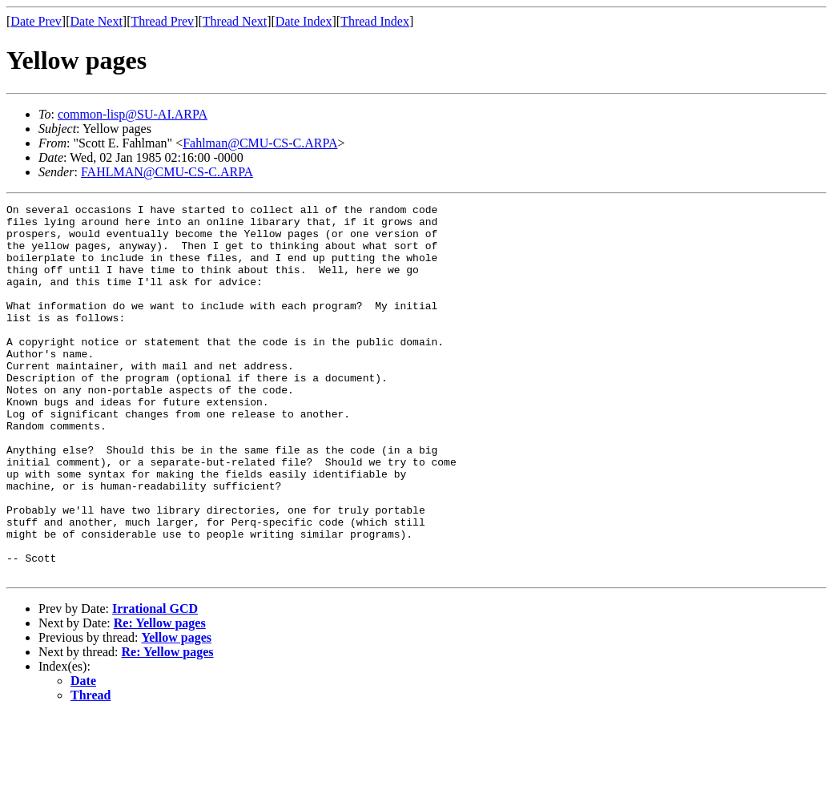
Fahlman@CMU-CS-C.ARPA (260, 143)
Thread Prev (162, 21)
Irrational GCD (155, 683)
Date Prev (36, 21)
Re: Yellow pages (160, 697)
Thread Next (235, 21)
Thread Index (374, 21)
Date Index (304, 21)
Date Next (96, 21)
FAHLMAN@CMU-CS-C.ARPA (167, 172)
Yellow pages (176, 712)
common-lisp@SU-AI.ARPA (132, 114)
